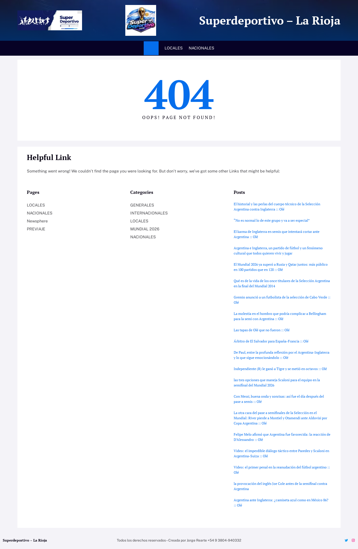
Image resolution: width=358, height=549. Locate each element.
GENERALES (142, 205)
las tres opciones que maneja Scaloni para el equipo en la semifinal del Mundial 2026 (277, 382)
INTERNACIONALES (149, 213)
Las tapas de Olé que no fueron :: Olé (262, 330)
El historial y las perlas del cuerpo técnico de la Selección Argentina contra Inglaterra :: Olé (277, 206)
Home (151, 48)
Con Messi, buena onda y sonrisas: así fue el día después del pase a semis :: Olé (279, 399)
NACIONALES (39, 213)
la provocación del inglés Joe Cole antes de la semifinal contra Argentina (280, 486)
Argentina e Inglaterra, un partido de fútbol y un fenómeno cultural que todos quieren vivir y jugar (278, 250)
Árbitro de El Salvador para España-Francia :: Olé (271, 341)
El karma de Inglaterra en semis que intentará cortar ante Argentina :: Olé (276, 234)
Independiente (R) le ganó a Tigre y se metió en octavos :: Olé (280, 368)
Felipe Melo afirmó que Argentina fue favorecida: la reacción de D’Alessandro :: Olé (282, 437)
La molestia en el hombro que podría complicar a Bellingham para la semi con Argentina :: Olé (280, 316)
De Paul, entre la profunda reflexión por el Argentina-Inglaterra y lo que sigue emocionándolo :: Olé (281, 355)
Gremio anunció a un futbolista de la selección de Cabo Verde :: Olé (282, 300)
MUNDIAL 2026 (144, 229)
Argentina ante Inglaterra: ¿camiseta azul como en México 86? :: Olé (281, 502)
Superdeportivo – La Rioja (268, 20)
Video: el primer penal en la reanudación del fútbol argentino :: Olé (282, 470)
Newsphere (37, 221)
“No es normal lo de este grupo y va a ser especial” (272, 220)
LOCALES (36, 205)
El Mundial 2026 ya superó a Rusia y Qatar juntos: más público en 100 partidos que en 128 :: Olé (281, 267)
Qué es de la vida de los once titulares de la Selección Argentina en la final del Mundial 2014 (282, 283)
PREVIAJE (36, 229)
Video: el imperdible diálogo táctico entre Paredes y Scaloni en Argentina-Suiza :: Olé (281, 453)
